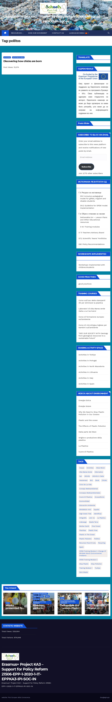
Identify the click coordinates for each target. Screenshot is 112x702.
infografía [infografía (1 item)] (82, 518)
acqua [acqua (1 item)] (81, 468)
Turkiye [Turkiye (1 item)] (97, 568)
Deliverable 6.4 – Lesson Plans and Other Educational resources (93, 219)
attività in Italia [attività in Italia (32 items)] (98, 476)
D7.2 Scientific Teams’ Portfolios (93, 238)
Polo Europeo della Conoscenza (19, 697)
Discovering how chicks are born (22, 61)
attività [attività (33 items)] (87, 476)
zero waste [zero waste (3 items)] (83, 572)
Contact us (58, 33)
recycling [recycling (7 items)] (101, 543)
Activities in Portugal (88, 361)
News (7, 603)
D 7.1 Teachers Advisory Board (91, 233)
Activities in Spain (18, 57)
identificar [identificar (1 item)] (98, 514)
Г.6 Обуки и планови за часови (92, 214)
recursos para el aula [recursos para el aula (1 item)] (87, 543)
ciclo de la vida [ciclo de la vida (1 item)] (85, 484)
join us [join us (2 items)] (92, 518)
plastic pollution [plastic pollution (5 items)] (85, 539)
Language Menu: (78, 33)
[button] (108, 33)
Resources (16, 33)
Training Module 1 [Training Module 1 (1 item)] (85, 568)
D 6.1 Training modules (90, 227)
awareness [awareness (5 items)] (83, 480)
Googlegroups (104, 697)
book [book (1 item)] (97, 480)
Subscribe (86, 167)
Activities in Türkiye (87, 355)
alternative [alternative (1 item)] (99, 472)
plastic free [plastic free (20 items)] (93, 530)
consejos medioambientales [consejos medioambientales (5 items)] (89, 493)
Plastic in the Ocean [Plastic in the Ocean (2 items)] (87, 534)
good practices (85, 284)
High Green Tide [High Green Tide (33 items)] (85, 514)
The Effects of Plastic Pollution (92, 426)
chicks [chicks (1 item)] (104, 480)
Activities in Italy (86, 378)
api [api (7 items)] (80, 476)
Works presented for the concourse (14, 608)
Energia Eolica (85, 400)
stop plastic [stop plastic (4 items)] (83, 564)
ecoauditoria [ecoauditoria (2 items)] (99, 497)
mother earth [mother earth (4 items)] (84, 526)
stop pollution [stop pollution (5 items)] (96, 564)
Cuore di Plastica (86, 452)
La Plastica (83, 446)
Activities (7, 57)
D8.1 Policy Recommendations (92, 244)
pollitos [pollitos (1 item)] (97, 539)
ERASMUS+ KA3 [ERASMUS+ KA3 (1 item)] (85, 509)
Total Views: (7, 631)
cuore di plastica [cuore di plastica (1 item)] (85, 497)
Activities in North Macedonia (91, 366)
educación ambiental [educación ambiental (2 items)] (87, 505)
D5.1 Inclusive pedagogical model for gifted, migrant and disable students (93, 198)
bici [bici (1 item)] (91, 480)
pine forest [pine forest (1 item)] (96, 526)
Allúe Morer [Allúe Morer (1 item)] (100, 468)
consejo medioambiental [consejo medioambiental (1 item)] (88, 489)
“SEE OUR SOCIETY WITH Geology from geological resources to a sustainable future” (93, 335)
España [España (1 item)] (96, 509)
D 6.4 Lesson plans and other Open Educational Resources (68, 602)
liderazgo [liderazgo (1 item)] (83, 522)
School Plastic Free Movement (39, 602)
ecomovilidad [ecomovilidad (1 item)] (84, 501)
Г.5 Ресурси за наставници (90, 193)
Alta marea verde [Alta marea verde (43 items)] (85, 472)
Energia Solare (85, 406)
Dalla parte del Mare (87, 432)
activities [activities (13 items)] (90, 468)
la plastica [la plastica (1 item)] (101, 518)
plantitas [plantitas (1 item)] (82, 530)
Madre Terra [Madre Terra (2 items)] (93, 522)
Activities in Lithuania (88, 372)
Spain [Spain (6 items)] (81, 547)
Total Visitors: (8, 637)
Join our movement (37, 33)
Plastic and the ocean (88, 420)
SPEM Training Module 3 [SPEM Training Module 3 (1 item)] (88, 560)
